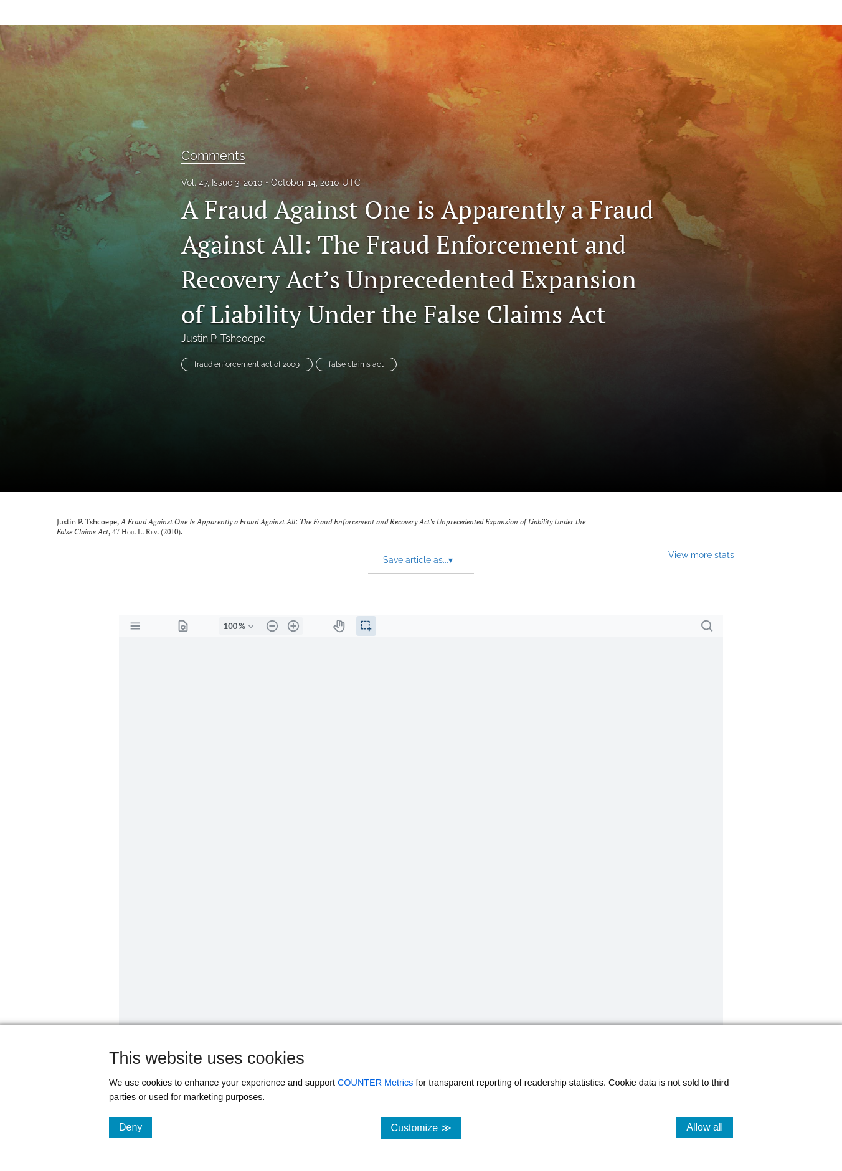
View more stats (701, 554)
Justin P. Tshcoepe (223, 338)
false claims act (356, 364)
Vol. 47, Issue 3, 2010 (222, 182)
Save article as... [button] (418, 560)
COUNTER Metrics (376, 1083)
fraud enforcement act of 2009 (247, 364)
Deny (135, 1126)
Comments (213, 155)
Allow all (709, 1126)
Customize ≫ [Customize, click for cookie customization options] (425, 1127)
